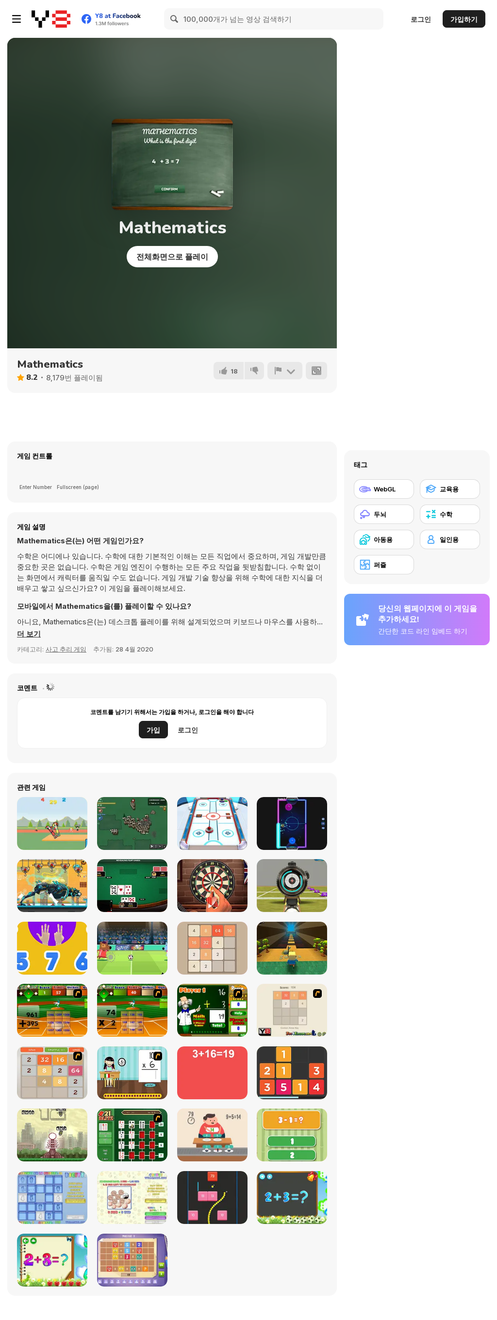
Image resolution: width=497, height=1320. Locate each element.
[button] (29, 634)
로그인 (421, 19)
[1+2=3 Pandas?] (292, 1134)
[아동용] (384, 539)
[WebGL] (384, 489)
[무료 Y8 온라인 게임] (51, 19)
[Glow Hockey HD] (292, 823)
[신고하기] (284, 370)
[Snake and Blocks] (212, 1197)
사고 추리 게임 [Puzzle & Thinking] (66, 649)
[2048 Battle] (52, 1072)
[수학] (450, 514)
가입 (153, 730)
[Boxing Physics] (52, 823)
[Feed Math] (212, 1134)
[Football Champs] (132, 948)
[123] (52, 948)
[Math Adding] (212, 1010)
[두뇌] (384, 514)
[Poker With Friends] (132, 885)
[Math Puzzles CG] (132, 1260)
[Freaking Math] (212, 1072)
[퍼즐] (384, 564)
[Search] (174, 19)
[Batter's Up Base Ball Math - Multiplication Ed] (132, 1010)
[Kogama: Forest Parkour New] (292, 948)
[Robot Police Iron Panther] (52, 885)
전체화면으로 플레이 (172, 256)
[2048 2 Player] (292, 1010)
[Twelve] (292, 1072)
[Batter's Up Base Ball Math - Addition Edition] (52, 1010)
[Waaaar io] (132, 823)
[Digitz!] (52, 1197)
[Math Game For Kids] (292, 1197)
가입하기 (464, 19)
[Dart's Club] (212, 885)
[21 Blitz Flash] (132, 1134)
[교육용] (450, 489)
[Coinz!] (132, 1197)
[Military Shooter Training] (292, 885)
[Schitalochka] (52, 1260)
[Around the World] (132, 1072)
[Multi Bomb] (52, 1134)
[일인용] (450, 539)
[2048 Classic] (212, 948)
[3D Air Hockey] (212, 823)
